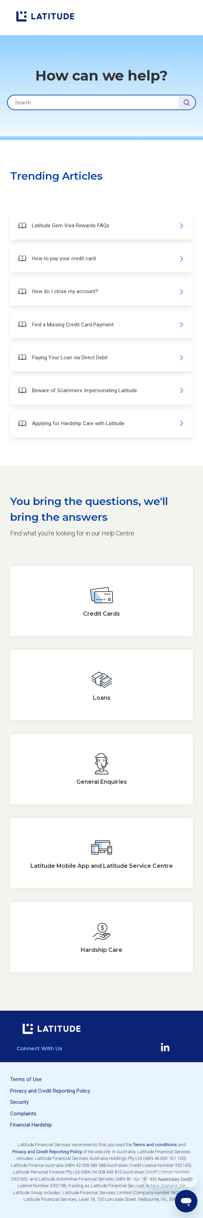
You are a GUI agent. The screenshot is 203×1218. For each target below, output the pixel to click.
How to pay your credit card (100, 259)
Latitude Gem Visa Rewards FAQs (100, 226)
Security (19, 1102)
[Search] (101, 103)
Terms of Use (26, 1079)
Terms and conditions (155, 1144)
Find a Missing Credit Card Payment (100, 324)
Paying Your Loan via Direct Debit (100, 357)
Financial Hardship (31, 1125)
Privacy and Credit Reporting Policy (50, 1091)
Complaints (23, 1113)
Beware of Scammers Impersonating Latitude (100, 390)
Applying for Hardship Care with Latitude (100, 423)
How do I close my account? (100, 291)
